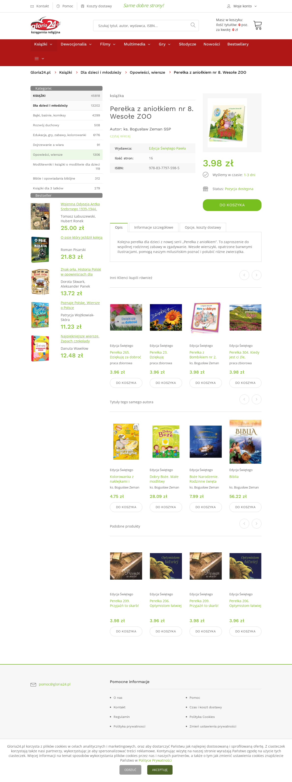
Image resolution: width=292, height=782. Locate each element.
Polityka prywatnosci (129, 725)
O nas (118, 696)
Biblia (234, 477)
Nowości (212, 46)
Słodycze (187, 46)
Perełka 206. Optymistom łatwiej (166, 603)
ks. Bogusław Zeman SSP (147, 131)
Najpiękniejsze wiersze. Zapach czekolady (80, 341)
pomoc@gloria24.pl (55, 683)
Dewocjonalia (74, 46)
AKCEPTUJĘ (160, 770)
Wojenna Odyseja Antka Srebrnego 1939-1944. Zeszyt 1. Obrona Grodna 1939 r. (81, 213)
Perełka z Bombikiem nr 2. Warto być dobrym (205, 358)
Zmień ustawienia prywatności (213, 725)
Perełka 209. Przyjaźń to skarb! (124, 603)
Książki (40, 46)
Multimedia (134, 46)
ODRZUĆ (130, 770)
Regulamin (122, 716)
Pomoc (195, 696)
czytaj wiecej (120, 138)
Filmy (105, 46)
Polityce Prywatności (155, 760)
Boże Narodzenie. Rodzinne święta (204, 479)
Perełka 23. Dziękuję (159, 356)
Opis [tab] (119, 228)
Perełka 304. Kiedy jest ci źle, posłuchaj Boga (244, 358)
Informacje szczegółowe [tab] (153, 228)
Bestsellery (237, 46)
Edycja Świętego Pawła (167, 150)
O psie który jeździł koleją (81, 239)
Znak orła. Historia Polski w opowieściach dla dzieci (81, 276)
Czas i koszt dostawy (206, 706)
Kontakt (119, 706)
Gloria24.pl (40, 74)
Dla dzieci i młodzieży (102, 74)
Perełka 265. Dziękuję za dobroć (125, 356)
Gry (162, 46)
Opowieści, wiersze (149, 74)
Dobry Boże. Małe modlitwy (164, 479)
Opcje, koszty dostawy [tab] (203, 228)
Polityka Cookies (202, 716)
